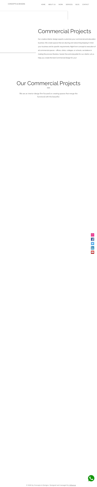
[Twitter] (92, 243)
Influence (72, 485)
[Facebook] (92, 239)
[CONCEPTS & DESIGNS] (16, 4)
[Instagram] (92, 234)
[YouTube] (92, 252)
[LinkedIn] (92, 247)
